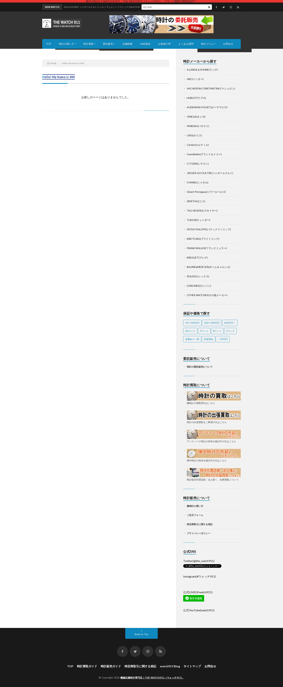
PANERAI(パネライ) (198, 126)
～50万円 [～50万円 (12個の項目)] (223, 339)
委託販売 (108, 43)
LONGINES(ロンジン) (199, 285)
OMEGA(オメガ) (196, 116)
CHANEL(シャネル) (197, 182)
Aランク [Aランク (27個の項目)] (204, 330)
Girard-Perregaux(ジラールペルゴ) (206, 191)
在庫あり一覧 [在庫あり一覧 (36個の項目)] (192, 339)
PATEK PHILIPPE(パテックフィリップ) (209, 229)
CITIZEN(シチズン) (198, 163)
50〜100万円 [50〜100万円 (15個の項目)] (192, 322)
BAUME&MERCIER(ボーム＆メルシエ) (208, 266)
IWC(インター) (195, 79)
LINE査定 (145, 43)
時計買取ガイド (87, 666)
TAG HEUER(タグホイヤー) (202, 210)
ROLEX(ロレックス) (198, 276)
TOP (48, 43)
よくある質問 (185, 43)
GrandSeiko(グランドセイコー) (204, 154)
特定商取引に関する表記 (200, 524)
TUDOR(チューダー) (198, 219)
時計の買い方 (66, 43)
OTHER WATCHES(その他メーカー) (207, 295)
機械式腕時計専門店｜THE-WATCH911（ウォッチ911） (152, 677)
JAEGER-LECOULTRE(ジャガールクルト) (210, 173)
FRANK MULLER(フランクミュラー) (207, 248)
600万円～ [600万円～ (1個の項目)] (230, 322)
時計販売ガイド (111, 666)
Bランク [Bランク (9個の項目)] (217, 330)
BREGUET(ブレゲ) (197, 257)
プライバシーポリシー (198, 533)
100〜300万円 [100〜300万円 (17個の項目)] (212, 322)
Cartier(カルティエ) (198, 144)
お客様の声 (164, 43)
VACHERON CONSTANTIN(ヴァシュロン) (211, 88)
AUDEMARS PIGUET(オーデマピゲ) (207, 107)
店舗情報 (127, 43)
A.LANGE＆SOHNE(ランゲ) (202, 69)
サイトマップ (192, 666)
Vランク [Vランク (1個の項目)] (230, 330)
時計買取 (88, 43)
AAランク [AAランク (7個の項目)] (190, 330)
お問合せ (228, 43)
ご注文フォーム (195, 515)
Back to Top (141, 634)
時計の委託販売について (200, 366)
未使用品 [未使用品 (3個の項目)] (208, 339)
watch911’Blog (170, 666)
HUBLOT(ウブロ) (196, 97)
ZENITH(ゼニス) (196, 201)
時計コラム (207, 43)
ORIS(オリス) (194, 135)
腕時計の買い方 (195, 506)
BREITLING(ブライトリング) (203, 238)
